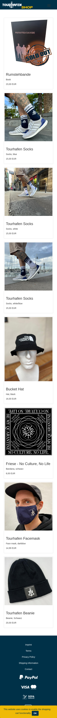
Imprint (28, 644)
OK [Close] (35, 713)
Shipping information (28, 663)
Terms (28, 651)
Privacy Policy (28, 657)
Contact (28, 669)
